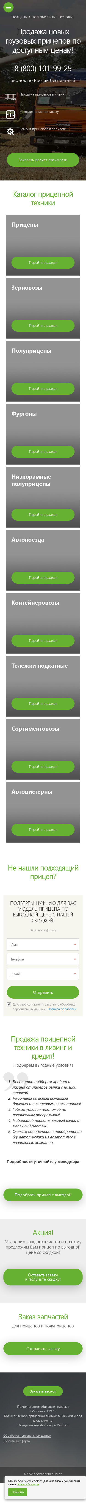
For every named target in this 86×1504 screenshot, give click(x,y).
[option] (43, 90)
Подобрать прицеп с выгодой (43, 1195)
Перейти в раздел (43, 262)
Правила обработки (61, 1009)
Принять (17, 1492)
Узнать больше (28, 1484)
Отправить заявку (43, 1348)
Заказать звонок (43, 1391)
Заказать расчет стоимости (43, 159)
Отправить (43, 992)
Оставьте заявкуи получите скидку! (43, 1277)
